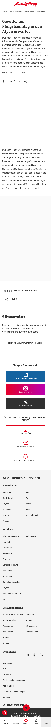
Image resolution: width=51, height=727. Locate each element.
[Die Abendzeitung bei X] (25, 403)
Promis (6, 521)
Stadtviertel (8, 498)
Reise (28, 509)
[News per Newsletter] (25, 444)
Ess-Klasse (7, 571)
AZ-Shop (29, 620)
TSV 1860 (7, 515)
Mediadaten (31, 614)
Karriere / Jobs (9, 620)
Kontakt (6, 643)
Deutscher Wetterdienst (25, 290)
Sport (28, 492)
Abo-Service (8, 632)
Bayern (12, 11)
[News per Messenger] (25, 430)
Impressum (7, 663)
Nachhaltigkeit (32, 515)
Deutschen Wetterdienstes (14, 180)
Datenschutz (8, 674)
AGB (5, 669)
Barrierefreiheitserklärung (14, 680)
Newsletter (7, 542)
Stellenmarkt (31, 536)
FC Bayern (7, 509)
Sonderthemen (32, 632)
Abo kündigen (9, 686)
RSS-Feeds (7, 553)
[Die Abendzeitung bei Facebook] (25, 376)
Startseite (5, 11)
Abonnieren (8, 626)
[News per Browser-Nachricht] (25, 458)
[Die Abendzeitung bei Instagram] (25, 389)
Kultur (28, 504)
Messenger (7, 548)
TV (27, 498)
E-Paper (6, 637)
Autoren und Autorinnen (13, 614)
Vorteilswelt (8, 576)
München (7, 492)
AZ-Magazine (31, 626)
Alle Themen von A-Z (12, 536)
